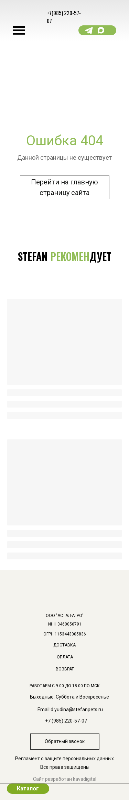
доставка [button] (64, 645)
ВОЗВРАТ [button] (65, 669)
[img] (120, 666)
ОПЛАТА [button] (65, 657)
